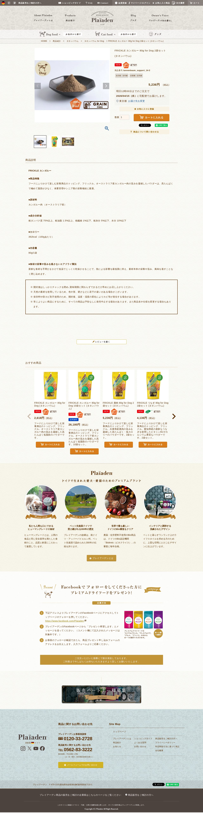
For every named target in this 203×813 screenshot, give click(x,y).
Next (106, 86)
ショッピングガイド (143, 739)
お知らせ (117, 746)
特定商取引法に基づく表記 (167, 746)
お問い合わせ (140, 746)
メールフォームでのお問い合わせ (82, 765)
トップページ (119, 731)
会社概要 (159, 750)
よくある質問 (140, 742)
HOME (44, 41)
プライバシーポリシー (165, 742)
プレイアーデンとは (102, 558)
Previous (37, 86)
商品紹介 (57, 41)
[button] (29, 416)
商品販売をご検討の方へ (166, 739)
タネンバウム (73, 41)
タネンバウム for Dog (94, 41)
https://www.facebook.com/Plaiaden (64, 621)
